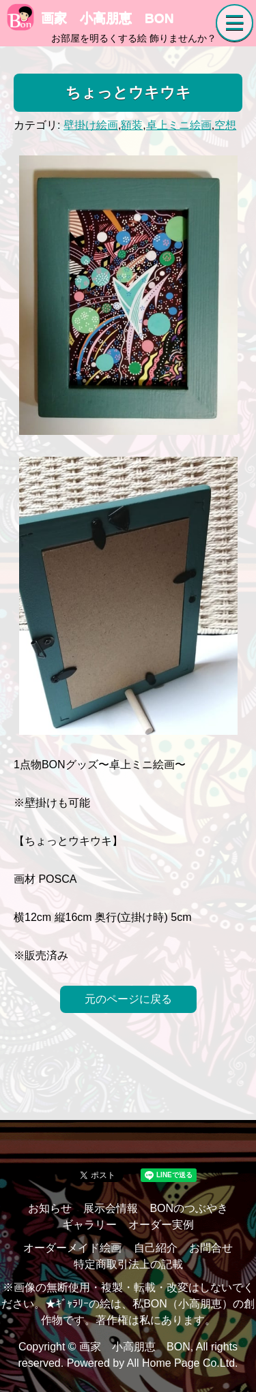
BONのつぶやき (189, 1208)
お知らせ (50, 1208)
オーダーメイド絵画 (72, 1248)
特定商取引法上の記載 (128, 1264)
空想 (225, 125)
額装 (132, 125)
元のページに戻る (128, 999)
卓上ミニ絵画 (179, 125)
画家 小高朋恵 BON (90, 18)
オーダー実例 (161, 1224)
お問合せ (211, 1248)
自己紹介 (155, 1248)
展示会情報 (110, 1208)
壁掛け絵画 (90, 125)
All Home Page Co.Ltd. (182, 1363)
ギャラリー (89, 1224)
